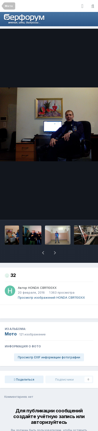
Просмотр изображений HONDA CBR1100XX (51, 285)
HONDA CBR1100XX (42, 275)
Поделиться (24, 367)
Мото (11, 321)
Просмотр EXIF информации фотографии (49, 345)
